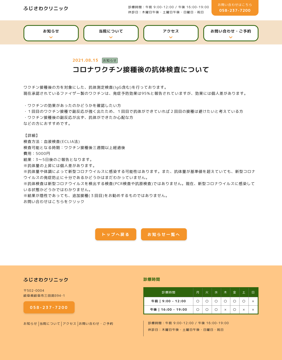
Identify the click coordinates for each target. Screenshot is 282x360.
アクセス (171, 31)
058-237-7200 (235, 10)
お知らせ (51, 31)
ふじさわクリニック (46, 8)
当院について (111, 31)
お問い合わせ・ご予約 (231, 31)
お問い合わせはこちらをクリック (54, 201)
